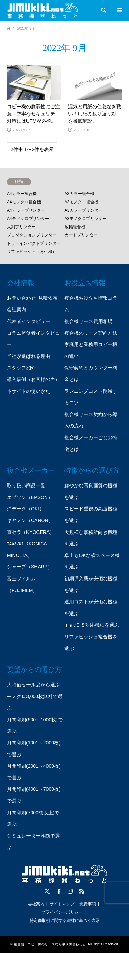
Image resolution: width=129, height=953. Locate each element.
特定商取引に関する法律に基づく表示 (65, 920)
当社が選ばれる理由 (28, 356)
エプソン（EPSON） (30, 497)
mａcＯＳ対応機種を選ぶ (91, 625)
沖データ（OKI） (25, 508)
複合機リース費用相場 (88, 321)
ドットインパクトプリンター (34, 243)
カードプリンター (81, 235)
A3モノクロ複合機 (82, 202)
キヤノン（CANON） (30, 520)
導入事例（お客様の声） (33, 379)
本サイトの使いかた (28, 391)
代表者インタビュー (28, 321)
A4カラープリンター (26, 210)
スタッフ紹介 (21, 367)
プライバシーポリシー (62, 912)
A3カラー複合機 (80, 193)
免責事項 (87, 903)
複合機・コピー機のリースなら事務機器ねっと (50, 944)
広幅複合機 (75, 226)
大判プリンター (21, 226)
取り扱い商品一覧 (26, 485)
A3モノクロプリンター (86, 218)
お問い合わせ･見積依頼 (32, 298)
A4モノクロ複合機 (24, 202)
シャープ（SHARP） (29, 567)
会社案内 (16, 309)
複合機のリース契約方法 (90, 333)
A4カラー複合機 (22, 193)
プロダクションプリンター (31, 235)
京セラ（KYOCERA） (30, 532)
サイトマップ (62, 903)
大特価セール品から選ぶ (33, 684)
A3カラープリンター (84, 210)
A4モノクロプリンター (28, 218)
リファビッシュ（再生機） (31, 251)
